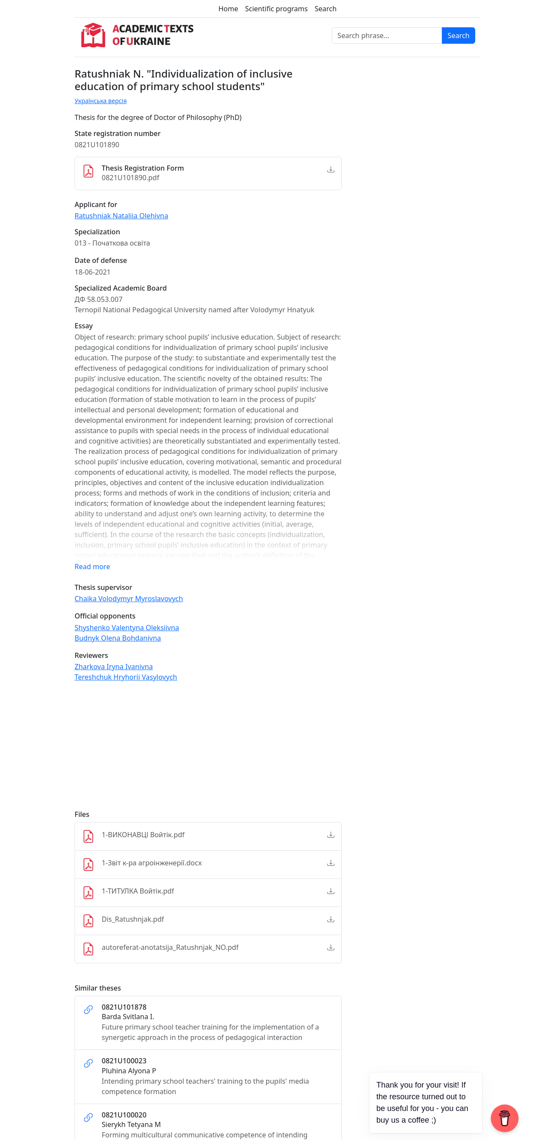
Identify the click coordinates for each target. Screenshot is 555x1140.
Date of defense (101, 260)
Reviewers (91, 655)
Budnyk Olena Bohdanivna (118, 638)
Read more (92, 566)
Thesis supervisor (103, 587)
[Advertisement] (208, 749)
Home (228, 8)
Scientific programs (276, 8)
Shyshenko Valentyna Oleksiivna (127, 627)
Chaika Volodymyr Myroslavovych (129, 598)
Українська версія (101, 101)
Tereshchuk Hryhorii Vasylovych (126, 677)
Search (326, 8)
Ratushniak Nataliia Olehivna (121, 215)
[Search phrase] (387, 35)
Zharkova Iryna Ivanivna (114, 666)
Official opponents (105, 616)
